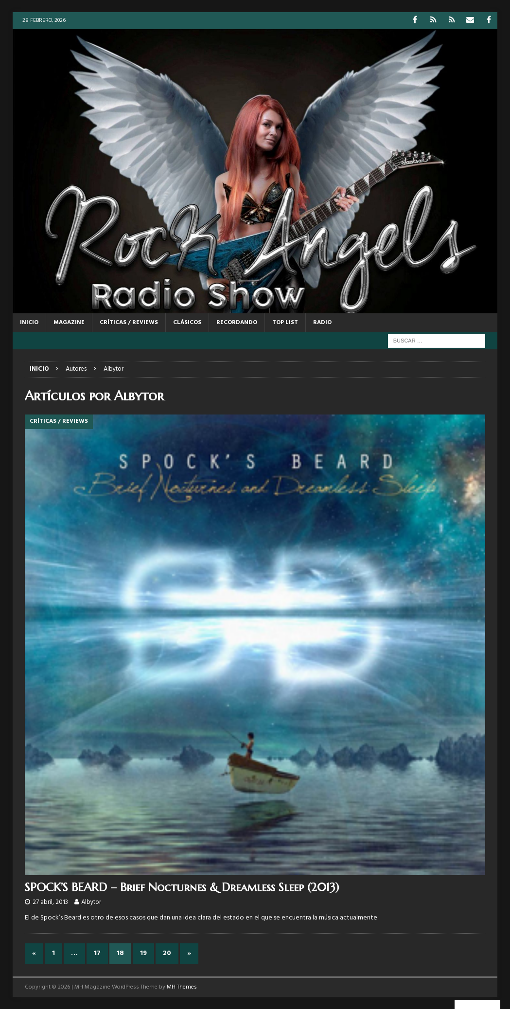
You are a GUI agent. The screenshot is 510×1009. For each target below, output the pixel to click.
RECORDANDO (236, 322)
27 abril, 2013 (50, 902)
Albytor (91, 902)
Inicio (29, 322)
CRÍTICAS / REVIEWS (129, 322)
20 (167, 953)
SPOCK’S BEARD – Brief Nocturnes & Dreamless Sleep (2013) (182, 887)
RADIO (322, 322)
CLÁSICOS (187, 322)
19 (143, 953)
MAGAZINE (69, 322)
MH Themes (182, 987)
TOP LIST (285, 322)
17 (97, 953)
